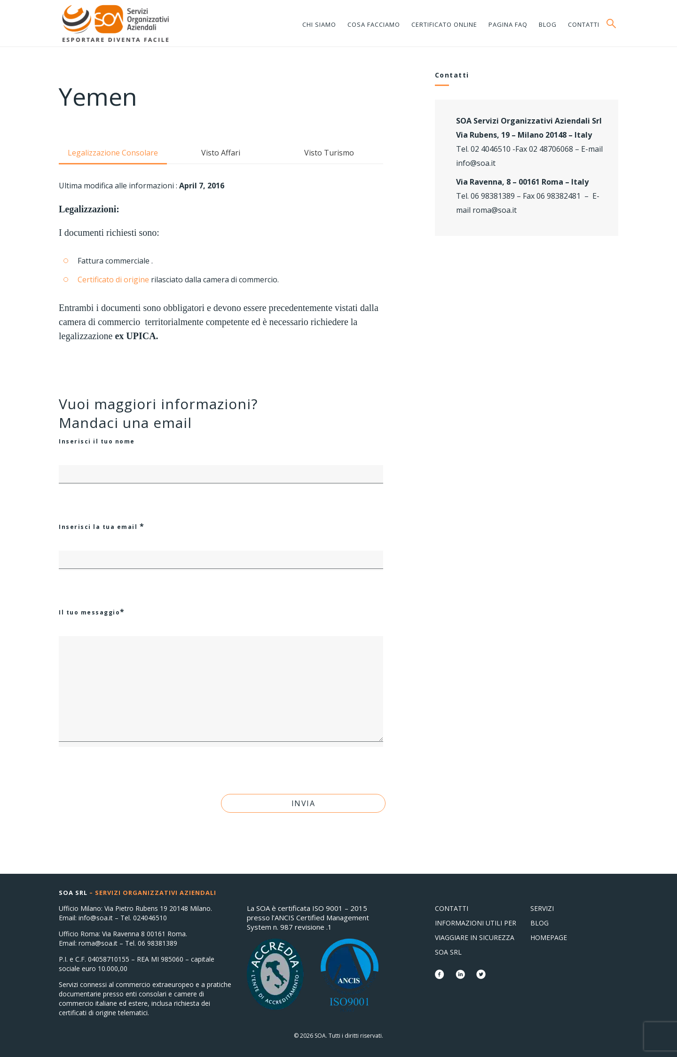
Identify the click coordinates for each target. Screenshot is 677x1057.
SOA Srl (448, 952)
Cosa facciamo (373, 24)
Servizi (542, 908)
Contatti (583, 24)
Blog (548, 24)
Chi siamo (319, 24)
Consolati (115, 23)
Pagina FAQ (507, 24)
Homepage (548, 937)
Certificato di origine (113, 279)
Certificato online (444, 24)
